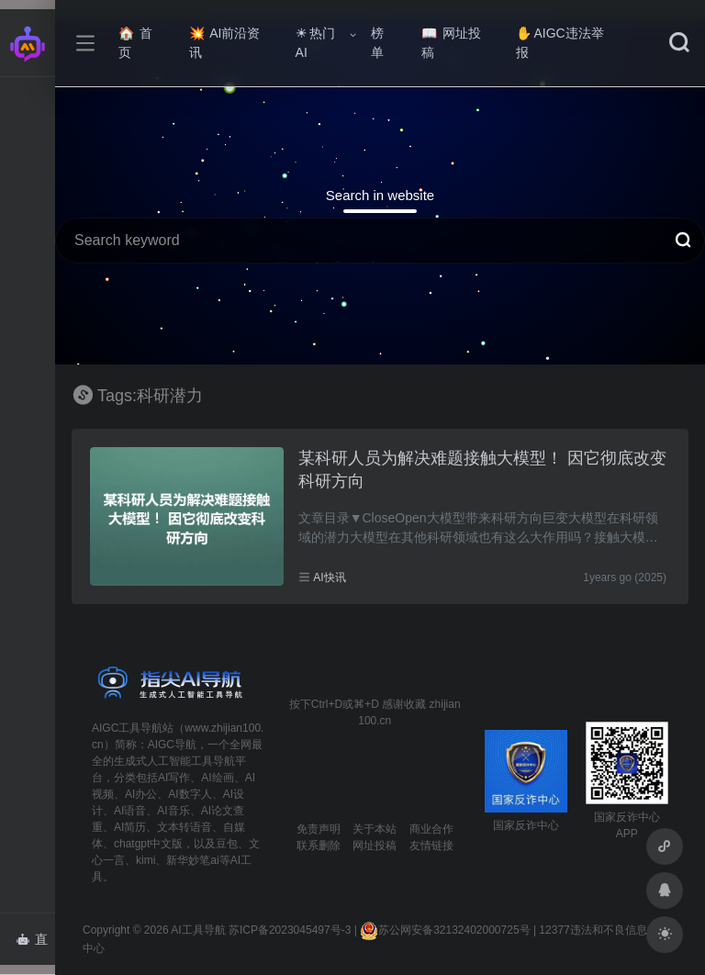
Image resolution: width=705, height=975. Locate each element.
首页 (135, 43)
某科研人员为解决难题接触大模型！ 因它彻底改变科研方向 (482, 470)
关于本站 (374, 829)
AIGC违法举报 (559, 43)
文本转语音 (184, 827)
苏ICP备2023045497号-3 (290, 930)
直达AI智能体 (35, 945)
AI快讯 (329, 577)
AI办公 (141, 794)
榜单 (377, 43)
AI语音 (130, 810)
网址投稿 (451, 43)
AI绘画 (217, 777)
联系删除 (319, 845)
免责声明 (319, 829)
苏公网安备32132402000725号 (445, 930)
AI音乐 (173, 810)
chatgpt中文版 (148, 843)
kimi (145, 860)
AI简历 (130, 827)
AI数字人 (189, 794)
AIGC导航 (172, 744)
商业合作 (431, 829)
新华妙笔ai (192, 860)
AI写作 (174, 777)
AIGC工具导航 (127, 728)
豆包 (227, 843)
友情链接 (431, 845)
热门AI (315, 43)
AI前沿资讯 (224, 43)
